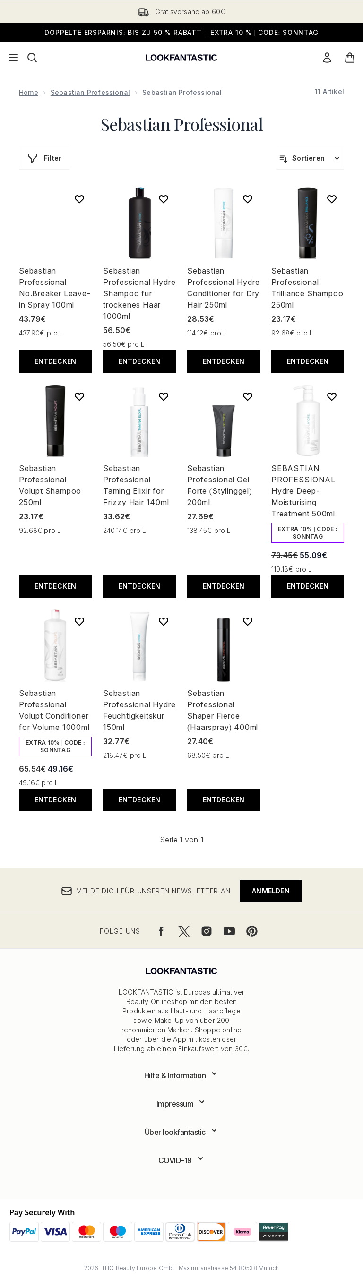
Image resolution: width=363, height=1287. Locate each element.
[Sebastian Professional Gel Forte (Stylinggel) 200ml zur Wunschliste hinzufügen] (247, 396)
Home (28, 92)
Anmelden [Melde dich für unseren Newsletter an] (271, 891)
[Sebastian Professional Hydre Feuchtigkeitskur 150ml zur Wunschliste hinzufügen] (163, 621)
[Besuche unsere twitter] (184, 931)
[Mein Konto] (327, 57)
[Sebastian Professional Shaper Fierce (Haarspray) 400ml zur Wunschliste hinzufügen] (247, 621)
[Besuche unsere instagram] (206, 931)
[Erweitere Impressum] (181, 1103)
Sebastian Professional (90, 92)
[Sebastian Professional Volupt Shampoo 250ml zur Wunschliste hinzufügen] (79, 396)
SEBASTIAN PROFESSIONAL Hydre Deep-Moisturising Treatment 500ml (303, 490)
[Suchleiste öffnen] (32, 57)
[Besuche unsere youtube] (229, 931)
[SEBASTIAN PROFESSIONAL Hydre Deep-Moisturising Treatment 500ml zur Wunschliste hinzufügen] (331, 396)
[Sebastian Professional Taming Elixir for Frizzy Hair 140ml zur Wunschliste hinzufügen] (163, 396)
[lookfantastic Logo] (181, 57)
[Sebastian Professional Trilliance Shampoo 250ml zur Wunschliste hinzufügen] (331, 199)
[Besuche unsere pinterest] (252, 931)
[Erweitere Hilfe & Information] (181, 1075)
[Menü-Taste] (13, 57)
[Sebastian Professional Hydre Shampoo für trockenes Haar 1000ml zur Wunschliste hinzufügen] (163, 199)
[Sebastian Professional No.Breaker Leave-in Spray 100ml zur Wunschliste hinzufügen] (79, 199)
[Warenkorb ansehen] (349, 57)
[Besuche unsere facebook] (161, 931)
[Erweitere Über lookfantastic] (182, 1132)
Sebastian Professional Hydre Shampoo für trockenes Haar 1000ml (139, 293)
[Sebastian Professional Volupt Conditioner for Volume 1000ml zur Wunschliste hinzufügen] (79, 621)
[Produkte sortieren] (310, 158)
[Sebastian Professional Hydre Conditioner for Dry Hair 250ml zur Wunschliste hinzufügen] (247, 199)
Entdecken (56, 361)
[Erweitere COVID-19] (181, 1160)
